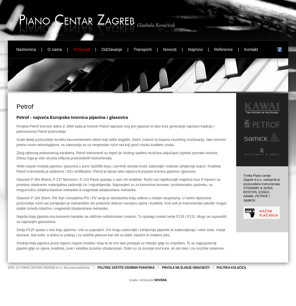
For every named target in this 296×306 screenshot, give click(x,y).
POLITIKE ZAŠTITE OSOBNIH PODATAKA (126, 267)
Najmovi (195, 49)
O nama (54, 49)
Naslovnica (26, 49)
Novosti (170, 49)
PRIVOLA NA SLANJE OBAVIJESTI (186, 267)
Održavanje (111, 49)
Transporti (143, 49)
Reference (223, 49)
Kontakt (251, 49)
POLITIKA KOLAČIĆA (231, 267)
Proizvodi (81, 49)
